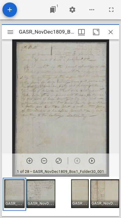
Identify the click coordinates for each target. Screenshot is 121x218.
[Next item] (92, 161)
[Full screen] (111, 9)
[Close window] (110, 32)
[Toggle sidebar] (10, 32)
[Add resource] (9, 9)
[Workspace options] (92, 9)
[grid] (60, 196)
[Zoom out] (44, 161)
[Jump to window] (53, 9)
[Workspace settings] (72, 9)
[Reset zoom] (58, 161)
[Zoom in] (29, 161)
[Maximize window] (96, 32)
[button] (14, 194)
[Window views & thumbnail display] (81, 32)
